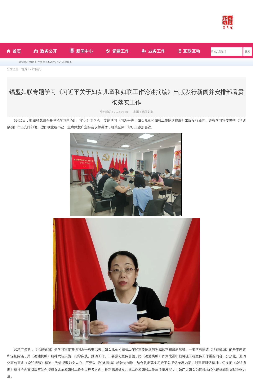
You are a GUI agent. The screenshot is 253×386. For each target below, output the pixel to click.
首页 (13, 51)
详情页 (36, 69)
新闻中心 (81, 51)
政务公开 (45, 51)
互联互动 (189, 51)
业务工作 (153, 51)
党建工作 (117, 51)
